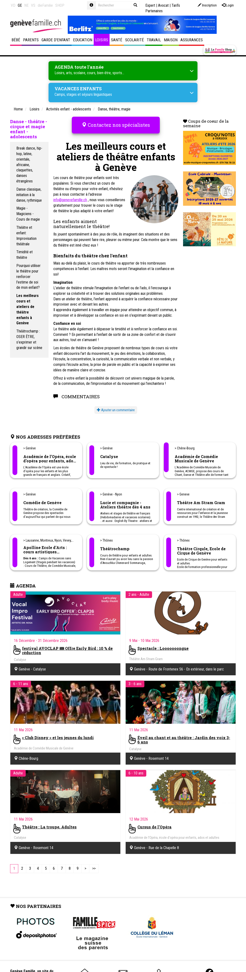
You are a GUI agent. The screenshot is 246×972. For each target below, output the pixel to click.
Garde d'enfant (56, 39)
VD (13, 5)
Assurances (191, 39)
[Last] (94, 864)
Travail (154, 39)
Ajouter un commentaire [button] (116, 406)
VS (33, 5)
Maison (171, 39)
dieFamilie (45, 5)
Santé (116, 39)
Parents (31, 39)
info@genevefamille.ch (70, 195)
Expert (150, 5)
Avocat (163, 5)
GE (20, 5)
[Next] (85, 864)
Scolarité (134, 39)
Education (82, 39)
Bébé (16, 39)
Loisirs (101, 39)
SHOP (59, 5)
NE (26, 5)
